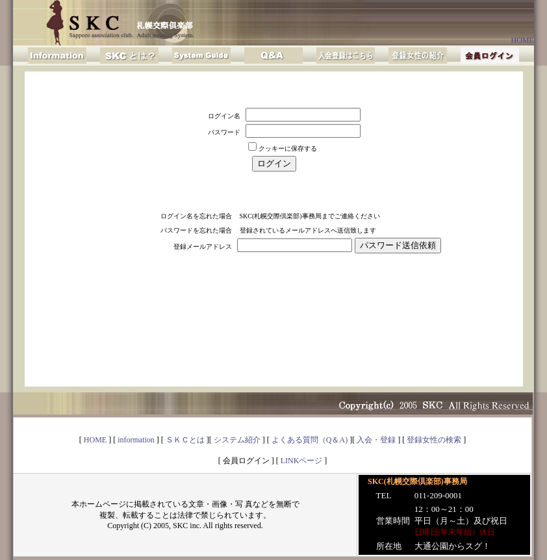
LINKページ (302, 460)
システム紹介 (237, 439)
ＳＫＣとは (185, 439)
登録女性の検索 (434, 439)
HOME (522, 40)
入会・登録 (376, 439)
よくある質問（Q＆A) (310, 439)
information (136, 439)
